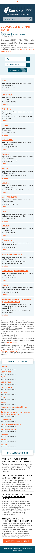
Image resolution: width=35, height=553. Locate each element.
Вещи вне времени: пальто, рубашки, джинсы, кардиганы (16, 460)
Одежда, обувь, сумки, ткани (9, 35)
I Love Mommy (7, 140)
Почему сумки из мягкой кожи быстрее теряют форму (17, 477)
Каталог (3, 33)
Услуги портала (21, 548)
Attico (4, 80)
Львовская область (7, 36)
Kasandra (5, 154)
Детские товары (12, 342)
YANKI (4, 211)
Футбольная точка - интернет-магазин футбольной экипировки (16, 300)
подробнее (5, 90)
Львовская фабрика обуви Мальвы (15, 271)
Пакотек (5, 285)
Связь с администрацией (22, 549)
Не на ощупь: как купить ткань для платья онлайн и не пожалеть (17, 496)
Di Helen (5, 125)
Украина (22, 35)
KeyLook (5, 168)
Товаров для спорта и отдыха (10, 351)
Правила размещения (9, 548)
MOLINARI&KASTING (9, 197)
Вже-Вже (5, 226)
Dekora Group (7, 95)
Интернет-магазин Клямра (12, 254)
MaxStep (5, 183)
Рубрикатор (15, 70)
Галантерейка (7, 240)
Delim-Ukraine (7, 109)
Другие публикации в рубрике (17, 541)
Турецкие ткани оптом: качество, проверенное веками (17, 520)
